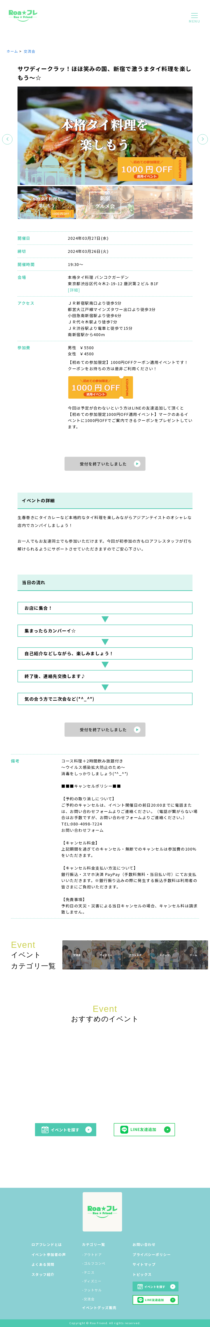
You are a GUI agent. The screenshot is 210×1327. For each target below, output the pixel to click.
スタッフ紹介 (43, 1274)
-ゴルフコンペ (93, 1263)
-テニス (88, 1272)
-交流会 (88, 1299)
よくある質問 (43, 1264)
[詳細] (74, 290)
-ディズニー (92, 1281)
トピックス (142, 1274)
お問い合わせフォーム (82, 830)
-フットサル (92, 1290)
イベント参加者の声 (49, 1254)
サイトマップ (144, 1264)
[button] (203, 139)
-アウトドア (92, 1254)
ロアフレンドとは (47, 1244)
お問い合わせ (144, 1244)
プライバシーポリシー (152, 1254)
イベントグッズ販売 (99, 1307)
